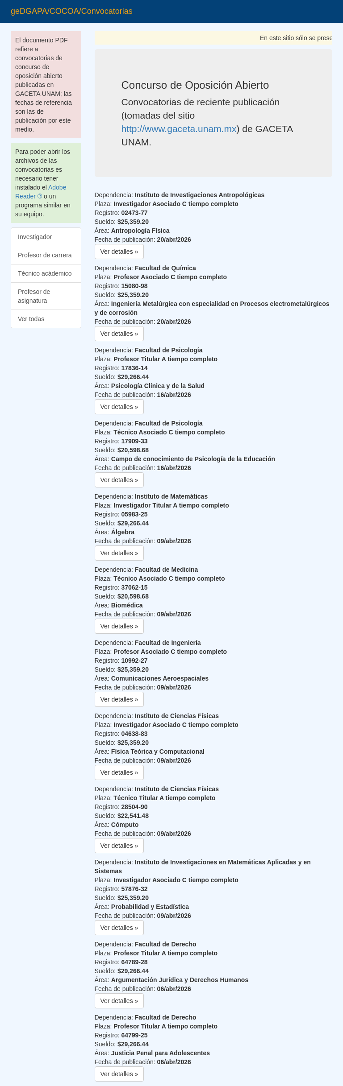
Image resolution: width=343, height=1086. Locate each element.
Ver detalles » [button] (119, 251)
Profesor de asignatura (34, 296)
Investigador (35, 236)
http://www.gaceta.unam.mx (179, 129)
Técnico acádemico (45, 273)
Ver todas (31, 318)
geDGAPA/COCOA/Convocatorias (72, 11)
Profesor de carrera (45, 255)
